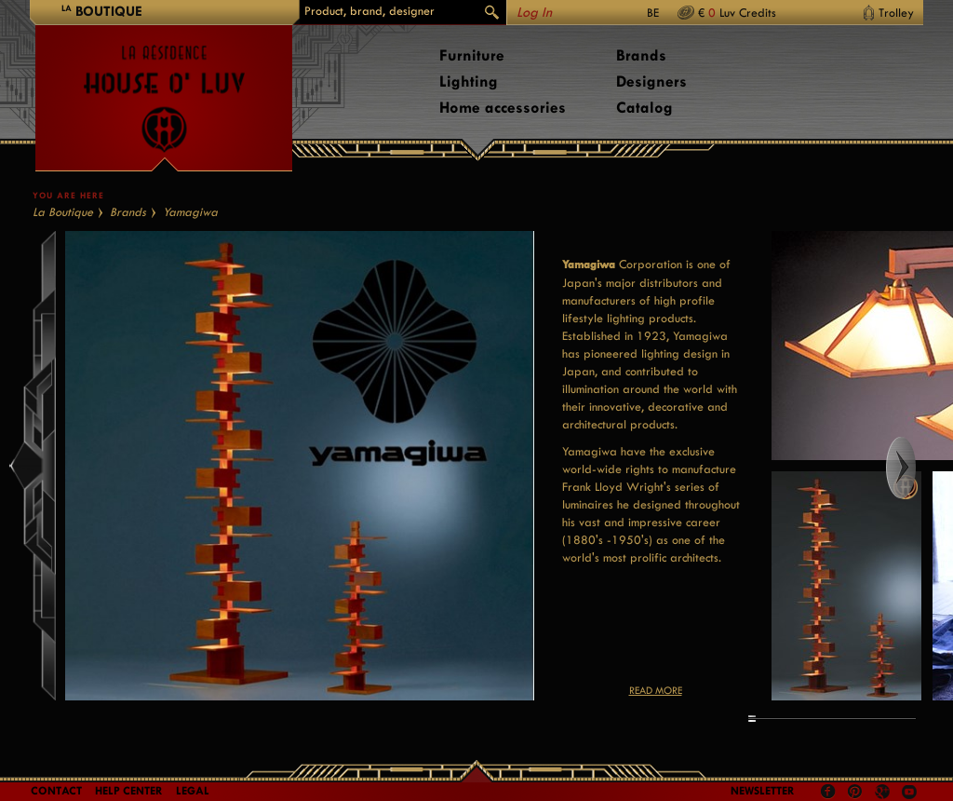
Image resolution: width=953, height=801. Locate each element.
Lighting (468, 81)
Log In (534, 12)
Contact (56, 790)
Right (918, 467)
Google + (884, 793)
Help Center (129, 790)
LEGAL (192, 790)
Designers (651, 81)
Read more (655, 691)
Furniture (471, 55)
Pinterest (855, 791)
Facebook (828, 791)
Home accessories (502, 107)
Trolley (896, 13)
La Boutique (63, 212)
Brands (641, 55)
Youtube (909, 791)
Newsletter (763, 790)
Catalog (644, 107)
